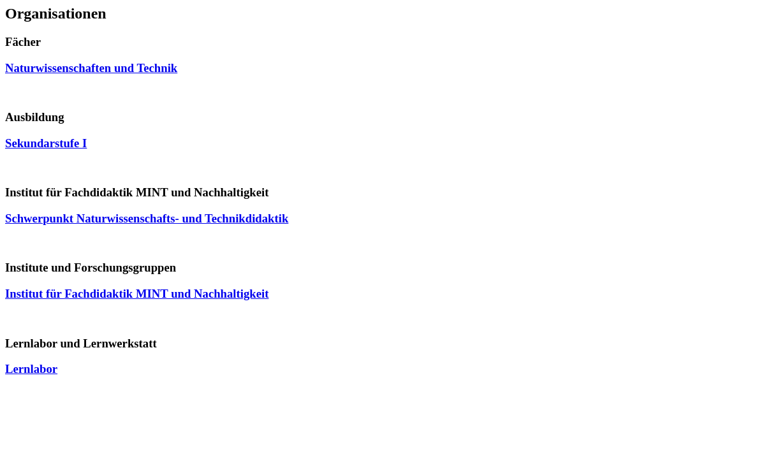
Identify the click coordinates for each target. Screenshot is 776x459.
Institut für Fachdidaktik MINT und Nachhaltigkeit (136, 293)
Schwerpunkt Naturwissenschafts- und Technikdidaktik (146, 218)
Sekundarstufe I (46, 143)
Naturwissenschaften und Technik (91, 68)
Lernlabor (31, 368)
